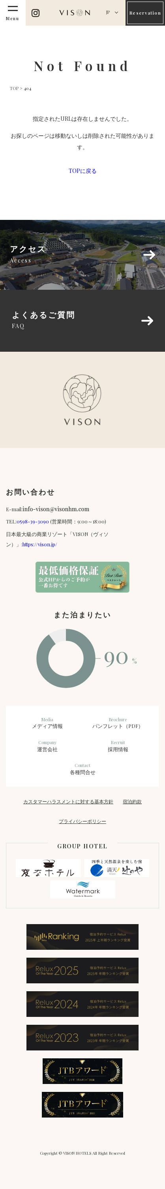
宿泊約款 (132, 801)
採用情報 (117, 746)
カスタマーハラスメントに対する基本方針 (68, 801)
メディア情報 (47, 723)
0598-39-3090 (33, 521)
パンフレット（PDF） (117, 723)
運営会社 (47, 746)
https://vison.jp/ (39, 544)
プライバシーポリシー (82, 821)
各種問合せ (82, 769)
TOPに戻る (83, 170)
